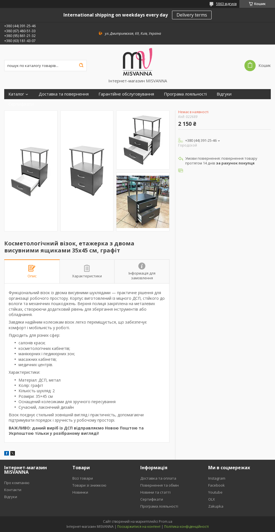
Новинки (80, 492)
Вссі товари (82, 478)
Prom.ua (165, 521)
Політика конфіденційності (186, 526)
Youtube (215, 492)
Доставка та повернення (64, 94)
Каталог (16, 94)
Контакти (12, 489)
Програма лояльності (185, 94)
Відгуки (224, 94)
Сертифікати (21, 104)
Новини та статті (155, 492)
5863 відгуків (226, 3)
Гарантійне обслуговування (126, 94)
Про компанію (16, 482)
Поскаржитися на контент (139, 526)
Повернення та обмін (159, 485)
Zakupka (215, 506)
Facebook (216, 485)
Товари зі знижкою (89, 485)
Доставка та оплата (158, 478)
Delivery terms (192, 15)
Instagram (216, 478)
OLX (211, 499)
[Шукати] (81, 65)
